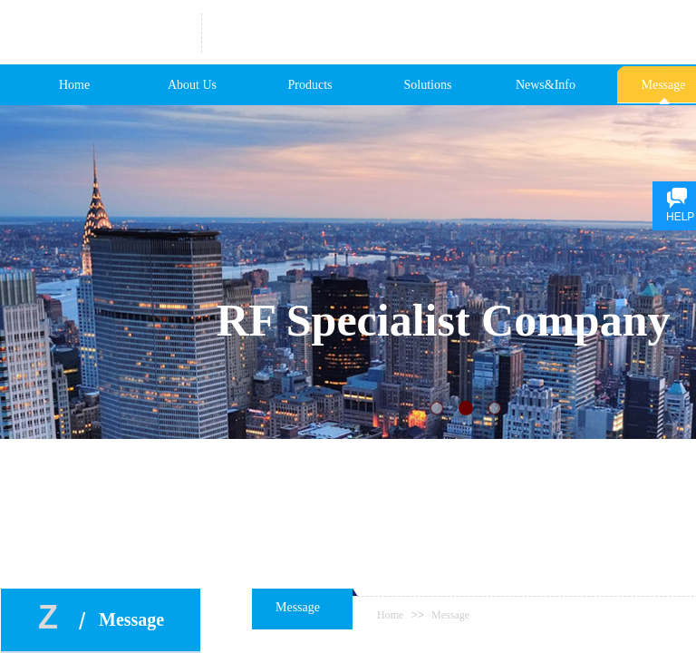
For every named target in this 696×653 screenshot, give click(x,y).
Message (450, 615)
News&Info (545, 85)
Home (74, 85)
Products (310, 85)
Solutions (428, 85)
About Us (192, 85)
